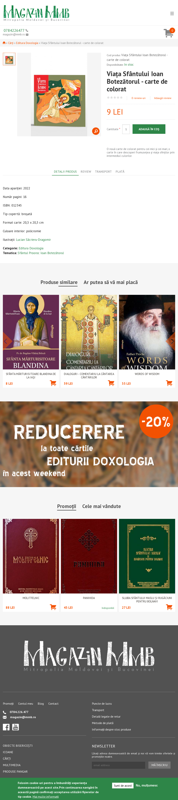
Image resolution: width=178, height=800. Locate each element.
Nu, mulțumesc (147, 785)
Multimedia (11, 765)
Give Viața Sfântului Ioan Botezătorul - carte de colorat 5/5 (121, 97)
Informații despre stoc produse (111, 729)
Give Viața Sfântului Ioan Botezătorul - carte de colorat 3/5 (115, 97)
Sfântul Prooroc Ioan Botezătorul (41, 253)
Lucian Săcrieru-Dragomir (33, 240)
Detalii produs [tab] (65, 171)
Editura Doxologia (27, 43)
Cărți (10, 43)
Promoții (8, 703)
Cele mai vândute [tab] (101, 506)
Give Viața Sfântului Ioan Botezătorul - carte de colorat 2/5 (111, 97)
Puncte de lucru (102, 703)
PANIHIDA (89, 598)
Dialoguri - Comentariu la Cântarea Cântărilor (89, 375)
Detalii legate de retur (106, 716)
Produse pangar (15, 771)
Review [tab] (86, 171)
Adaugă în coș (149, 129)
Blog (41, 703)
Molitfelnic (31, 598)
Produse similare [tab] (59, 282)
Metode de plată (102, 723)
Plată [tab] (120, 171)
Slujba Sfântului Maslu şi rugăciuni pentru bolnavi (147, 599)
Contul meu (25, 703)
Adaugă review (162, 98)
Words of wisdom (147, 374)
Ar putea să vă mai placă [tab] (111, 282)
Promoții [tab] (66, 506)
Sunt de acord (123, 785)
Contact (53, 703)
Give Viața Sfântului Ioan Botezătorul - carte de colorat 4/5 (118, 97)
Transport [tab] (103, 171)
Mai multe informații (45, 796)
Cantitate (113, 129)
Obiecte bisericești (18, 745)
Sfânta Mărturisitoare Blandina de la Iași (31, 375)
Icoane (8, 752)
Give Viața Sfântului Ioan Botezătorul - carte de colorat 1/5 (108, 97)
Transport (98, 710)
